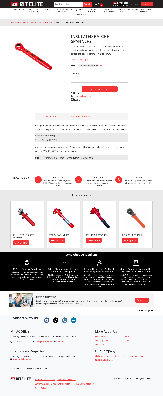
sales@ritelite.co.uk (44, 342)
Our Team (128, 336)
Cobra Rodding (18, 10)
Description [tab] (50, 116)
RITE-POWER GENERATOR (33, 11)
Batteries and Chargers (62, 11)
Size (73, 65)
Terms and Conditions (66, 379)
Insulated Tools (49, 22)
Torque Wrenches (59, 235)
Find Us (60, 342)
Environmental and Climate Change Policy (52, 384)
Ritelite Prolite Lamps (104, 360)
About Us (134, 4)
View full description (80, 59)
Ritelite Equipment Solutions (107, 356)
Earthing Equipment (92, 11)
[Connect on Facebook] (47, 320)
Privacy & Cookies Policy (45, 379)
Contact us (142, 300)
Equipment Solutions (26, 22)
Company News (101, 340)
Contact (147, 4)
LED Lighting (48, 10)
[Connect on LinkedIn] (73, 320)
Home (13, 22)
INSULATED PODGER (132, 235)
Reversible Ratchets (96, 235)
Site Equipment (77, 10)
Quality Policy (40, 388)
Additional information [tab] (81, 116)
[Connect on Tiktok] (56, 320)
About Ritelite (100, 336)
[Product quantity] (86, 78)
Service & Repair (81, 15)
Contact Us (99, 344)
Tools (39, 22)
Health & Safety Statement (83, 384)
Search (87, 4)
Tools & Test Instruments (109, 11)
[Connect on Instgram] (64, 320)
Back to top (146, 310)
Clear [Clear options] (102, 66)
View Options (21, 242)
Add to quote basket (100, 89)
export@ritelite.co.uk (22, 359)
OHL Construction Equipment (143, 11)
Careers (127, 340)
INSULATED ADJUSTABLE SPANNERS (25, 236)
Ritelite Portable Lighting (134, 356)
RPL (120, 4)
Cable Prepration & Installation (126, 11)
